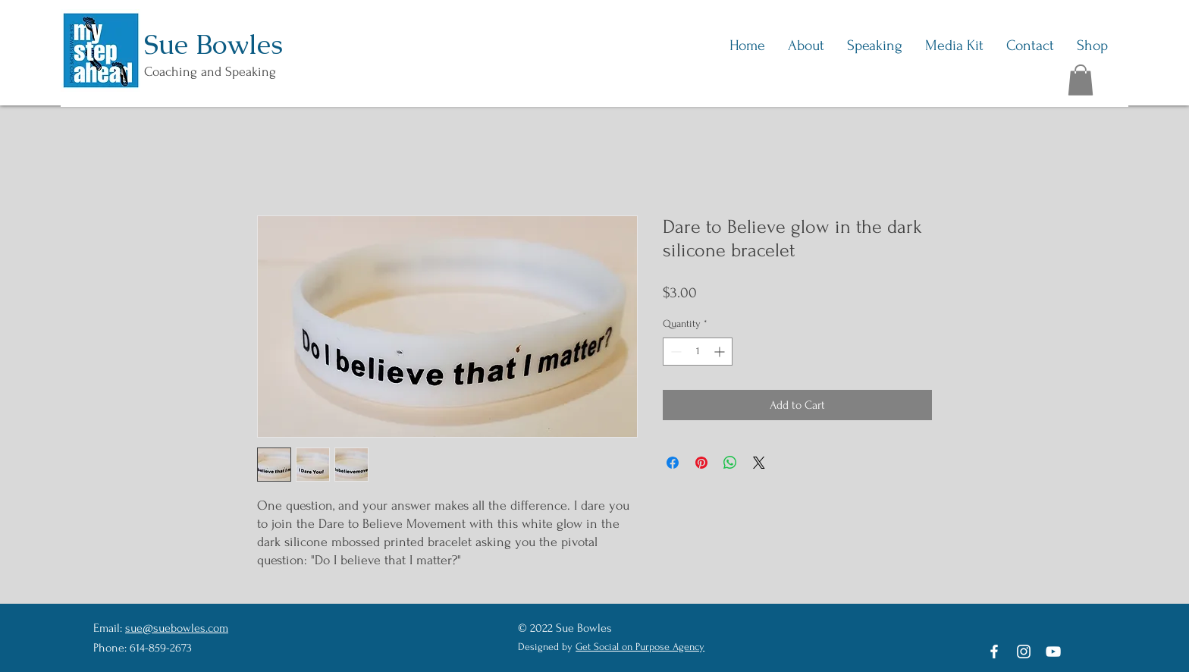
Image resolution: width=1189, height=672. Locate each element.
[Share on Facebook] (673, 463)
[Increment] (720, 351)
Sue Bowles (213, 44)
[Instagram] (1024, 651)
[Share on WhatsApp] (730, 463)
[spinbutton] (697, 351)
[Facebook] (994, 651)
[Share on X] (759, 463)
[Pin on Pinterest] (701, 463)
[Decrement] (674, 351)
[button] (1080, 80)
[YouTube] (1053, 651)
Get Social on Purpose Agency (640, 646)
